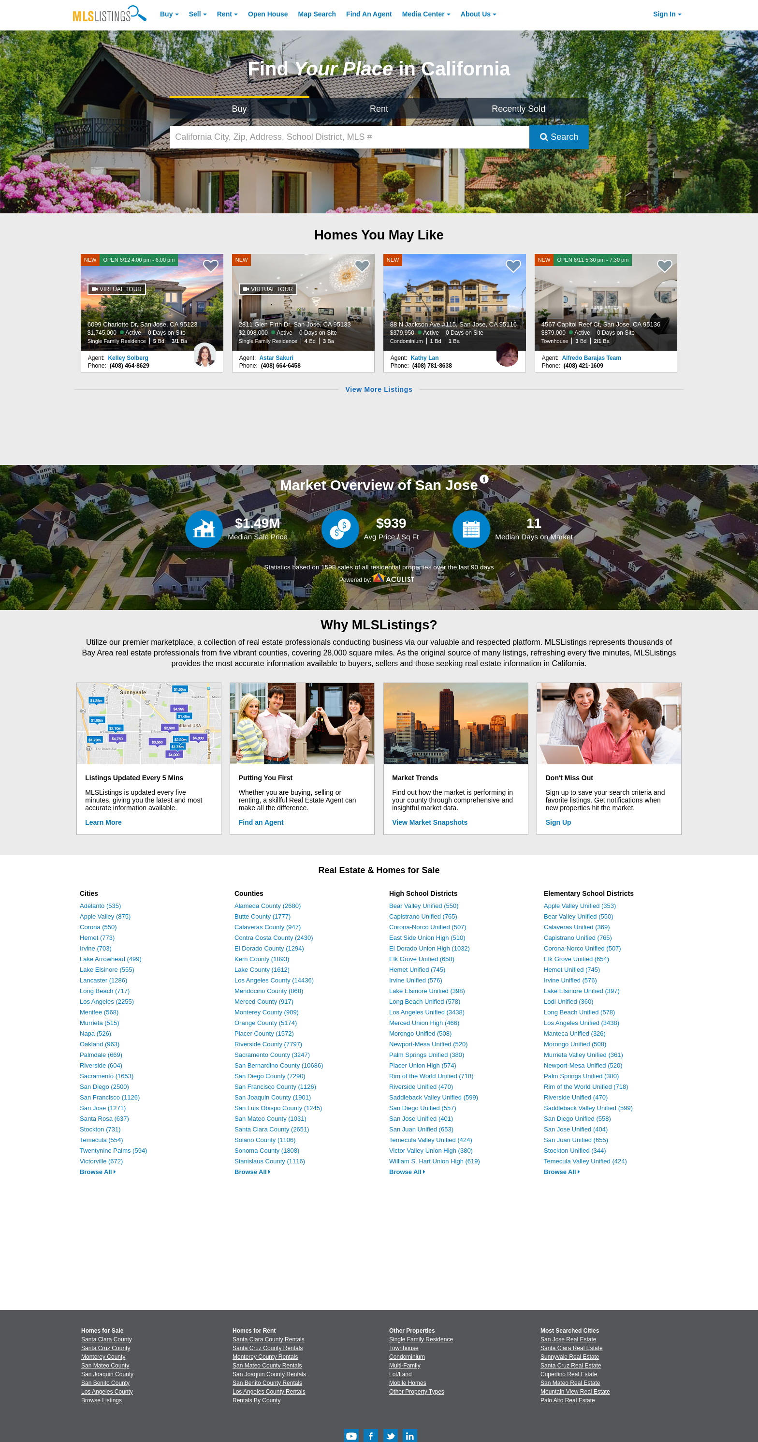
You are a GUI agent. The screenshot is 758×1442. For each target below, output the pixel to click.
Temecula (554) (101, 1140)
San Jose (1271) (103, 1108)
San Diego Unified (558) (577, 1118)
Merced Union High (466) (424, 1022)
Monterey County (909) (266, 1012)
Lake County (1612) (262, 969)
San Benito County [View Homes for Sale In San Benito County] (105, 1383)
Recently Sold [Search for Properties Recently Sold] (518, 109)
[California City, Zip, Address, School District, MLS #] (350, 137)
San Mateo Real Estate (570, 1383)
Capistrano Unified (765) (423, 916)
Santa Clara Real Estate (571, 1348)
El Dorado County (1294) (269, 948)
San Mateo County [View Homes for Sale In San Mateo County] (105, 1365)
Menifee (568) (99, 1012)
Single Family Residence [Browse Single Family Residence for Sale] (421, 1339)
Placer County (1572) (264, 1033)
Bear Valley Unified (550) (424, 905)
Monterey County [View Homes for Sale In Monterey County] (103, 1356)
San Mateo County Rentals (267, 1365)
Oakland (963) (99, 1044)
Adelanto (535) (100, 905)
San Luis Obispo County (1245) (278, 1108)
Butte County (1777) (262, 916)
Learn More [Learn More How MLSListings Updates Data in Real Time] (103, 822)
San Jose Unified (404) (576, 1129)
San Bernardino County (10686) (278, 1065)
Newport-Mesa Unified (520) (428, 1044)
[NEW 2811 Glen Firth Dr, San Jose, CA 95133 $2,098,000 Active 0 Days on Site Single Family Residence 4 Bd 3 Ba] (303, 302)
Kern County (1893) (261, 959)
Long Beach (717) (105, 991)
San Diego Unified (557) (422, 1108)
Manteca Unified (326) (575, 1033)
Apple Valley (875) (105, 916)
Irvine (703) (96, 948)
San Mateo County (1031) (270, 1118)
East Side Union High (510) (427, 937)
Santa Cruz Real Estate (570, 1365)
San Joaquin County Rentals (269, 1374)
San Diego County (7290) (270, 1076)
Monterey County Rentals (265, 1356)
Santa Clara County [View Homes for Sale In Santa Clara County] (106, 1339)
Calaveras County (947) (267, 927)
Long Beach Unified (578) (424, 1001)
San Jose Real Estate (568, 1339)
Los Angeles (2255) (107, 1001)
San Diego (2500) (104, 1086)
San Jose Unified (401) (421, 1118)
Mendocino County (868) (268, 991)
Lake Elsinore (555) (107, 969)
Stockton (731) (100, 1129)
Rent (224, 14)
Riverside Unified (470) (421, 1086)
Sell (195, 14)
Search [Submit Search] (559, 137)
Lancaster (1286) (103, 980)
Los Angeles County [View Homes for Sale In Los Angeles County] (107, 1391)
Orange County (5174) (265, 1022)
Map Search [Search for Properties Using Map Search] (317, 14)
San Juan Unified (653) (421, 1129)
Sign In (664, 14)
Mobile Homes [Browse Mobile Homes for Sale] (407, 1383)
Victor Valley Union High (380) (431, 1150)
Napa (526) (95, 1033)
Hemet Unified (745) (417, 969)
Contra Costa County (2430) (273, 937)
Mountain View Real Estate (575, 1391)
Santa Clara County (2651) (271, 1129)
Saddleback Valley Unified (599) (433, 1097)
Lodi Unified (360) (569, 1001)
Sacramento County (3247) (272, 1054)
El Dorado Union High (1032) (429, 948)
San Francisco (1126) (110, 1097)
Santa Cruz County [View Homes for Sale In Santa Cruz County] (105, 1348)
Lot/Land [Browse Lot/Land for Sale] (400, 1374)
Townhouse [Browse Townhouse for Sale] (404, 1348)
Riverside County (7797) (268, 1044)
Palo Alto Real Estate (567, 1400)
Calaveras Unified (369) (577, 927)
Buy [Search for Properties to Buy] (239, 109)
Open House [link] (268, 14)
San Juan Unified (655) (576, 1140)
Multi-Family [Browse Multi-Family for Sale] (405, 1365)
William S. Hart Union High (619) (434, 1161)
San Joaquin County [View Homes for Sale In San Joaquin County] (107, 1374)
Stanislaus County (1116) (269, 1161)
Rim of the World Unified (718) (431, 1076)
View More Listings (378, 389)
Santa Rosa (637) (104, 1118)
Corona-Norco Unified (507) (427, 927)
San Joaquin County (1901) (272, 1097)
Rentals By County (256, 1400)
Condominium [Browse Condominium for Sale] (407, 1356)
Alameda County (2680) (267, 905)
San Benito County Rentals (267, 1383)
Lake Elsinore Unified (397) (582, 991)
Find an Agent (261, 822)
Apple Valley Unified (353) (580, 905)
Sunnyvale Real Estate (569, 1356)
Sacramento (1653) (106, 1076)
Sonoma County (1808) (266, 1150)
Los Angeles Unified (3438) (427, 1012)
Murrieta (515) (99, 1022)
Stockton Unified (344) (575, 1150)
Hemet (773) (97, 937)
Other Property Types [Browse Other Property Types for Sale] (416, 1391)
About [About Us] (476, 14)
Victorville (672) (101, 1161)
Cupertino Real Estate (568, 1374)
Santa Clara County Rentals (269, 1339)
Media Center (423, 14)
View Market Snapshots (429, 822)
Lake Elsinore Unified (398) (427, 991)
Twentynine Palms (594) (113, 1150)
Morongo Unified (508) (420, 1033)
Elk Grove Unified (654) (576, 959)
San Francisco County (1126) (275, 1086)
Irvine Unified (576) (415, 980)
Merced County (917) (263, 1001)
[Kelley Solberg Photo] (204, 350)
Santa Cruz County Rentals (268, 1348)
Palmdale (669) (101, 1054)
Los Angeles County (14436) (274, 980)
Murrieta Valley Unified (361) (583, 1054)
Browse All (98, 1171)
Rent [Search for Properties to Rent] (379, 109)
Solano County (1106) (264, 1140)
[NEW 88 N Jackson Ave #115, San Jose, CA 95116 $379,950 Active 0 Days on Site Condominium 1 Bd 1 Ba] (454, 302)
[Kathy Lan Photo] (507, 350)
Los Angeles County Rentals (269, 1391)
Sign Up (558, 822)
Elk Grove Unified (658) (421, 959)
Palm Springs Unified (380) (426, 1054)
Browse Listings (101, 1400)
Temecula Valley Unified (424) (430, 1140)
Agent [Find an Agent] (369, 14)
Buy (166, 14)
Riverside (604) (101, 1065)
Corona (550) (98, 927)
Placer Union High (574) (422, 1065)
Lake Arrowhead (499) (111, 959)
